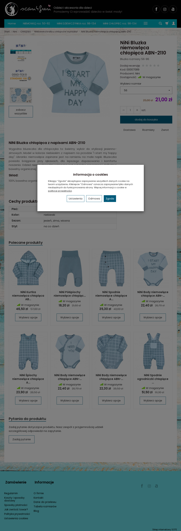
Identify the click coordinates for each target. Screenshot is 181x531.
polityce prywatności (60, 190)
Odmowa (94, 198)
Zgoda (110, 198)
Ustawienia (75, 198)
